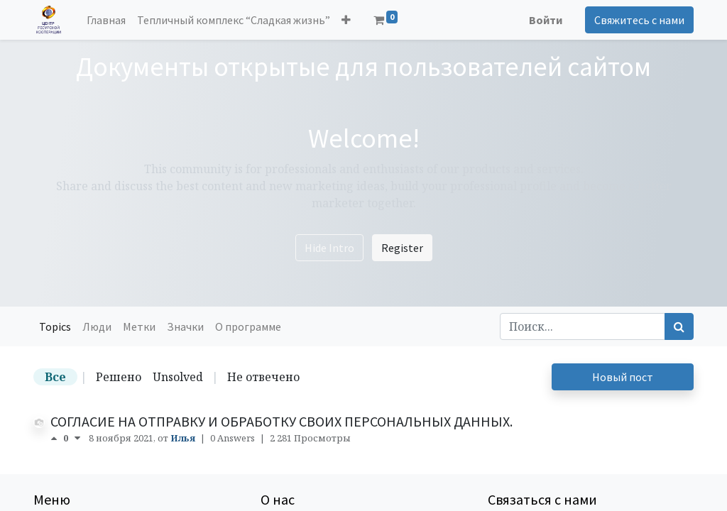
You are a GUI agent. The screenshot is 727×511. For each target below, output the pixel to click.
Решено (118, 377)
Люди (96, 326)
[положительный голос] (56, 438)
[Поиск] (679, 326)
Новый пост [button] (622, 377)
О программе (248, 326)
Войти (545, 20)
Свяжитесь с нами (639, 20)
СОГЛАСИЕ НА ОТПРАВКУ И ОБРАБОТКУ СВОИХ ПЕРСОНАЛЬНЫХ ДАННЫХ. (281, 421)
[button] (346, 20)
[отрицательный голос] (77, 438)
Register (402, 248)
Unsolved (178, 377)
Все (55, 377)
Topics (55, 326)
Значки (185, 326)
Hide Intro (329, 248)
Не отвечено (263, 377)
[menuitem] (106, 20)
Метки (139, 326)
